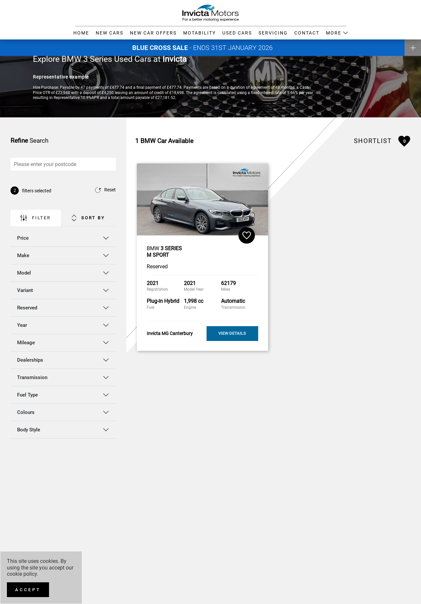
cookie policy (22, 574)
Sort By (88, 218)
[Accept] (28, 589)
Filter (35, 218)
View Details (232, 333)
